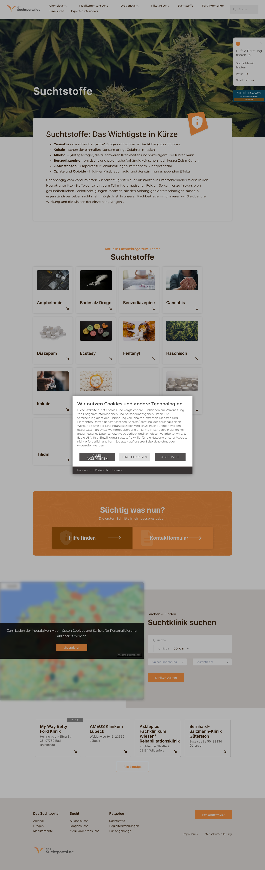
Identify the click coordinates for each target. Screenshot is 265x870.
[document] (132, 427)
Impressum (84, 470)
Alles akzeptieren (97, 457)
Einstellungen (134, 456)
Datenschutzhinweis (108, 470)
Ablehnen (170, 457)
